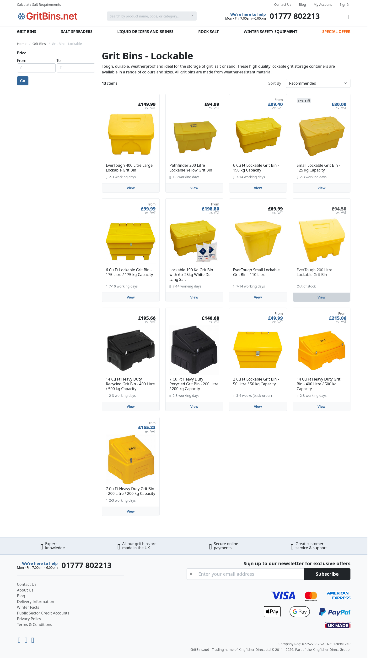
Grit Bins (26, 31)
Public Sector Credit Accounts (43, 613)
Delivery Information (35, 601)
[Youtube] (20, 639)
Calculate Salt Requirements (39, 4)
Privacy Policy (29, 618)
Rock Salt (208, 31)
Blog (302, 4)
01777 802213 (295, 16)
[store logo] (47, 16)
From (21, 60)
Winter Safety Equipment (270, 31)
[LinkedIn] (27, 639)
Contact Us (282, 4)
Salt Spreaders (76, 31)
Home (22, 43)
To (59, 60)
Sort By (274, 83)
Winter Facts (28, 607)
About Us (25, 590)
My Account (323, 4)
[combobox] (152, 16)
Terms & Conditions (34, 624)
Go (22, 80)
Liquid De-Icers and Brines (145, 31)
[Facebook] (32, 639)
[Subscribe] (327, 574)
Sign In (344, 4)
